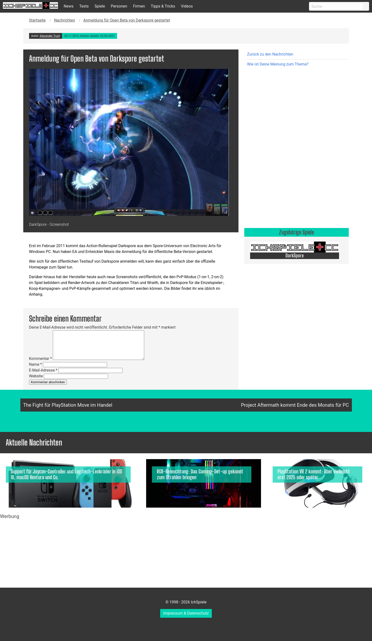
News (68, 6)
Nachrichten (64, 20)
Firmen (139, 6)
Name (35, 364)
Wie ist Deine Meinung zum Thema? (278, 64)
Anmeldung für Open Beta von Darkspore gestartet (126, 20)
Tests (84, 6)
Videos (187, 6)
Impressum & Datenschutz (186, 613)
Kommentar (40, 358)
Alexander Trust (50, 36)
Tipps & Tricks (163, 6)
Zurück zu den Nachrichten (270, 54)
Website (36, 376)
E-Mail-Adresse (43, 370)
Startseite (37, 20)
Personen (119, 6)
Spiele (100, 6)
